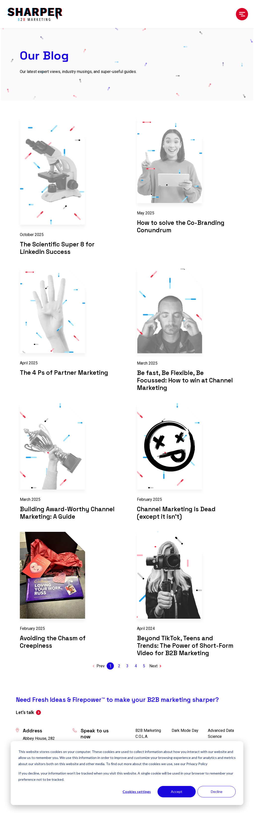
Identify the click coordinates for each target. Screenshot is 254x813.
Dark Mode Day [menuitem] (185, 730)
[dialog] (127, 773)
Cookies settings (137, 791)
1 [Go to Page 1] (110, 666)
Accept (176, 791)
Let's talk (25, 712)
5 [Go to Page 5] (144, 666)
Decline (216, 791)
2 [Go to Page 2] (119, 666)
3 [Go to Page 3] (127, 666)
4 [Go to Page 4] (136, 666)
